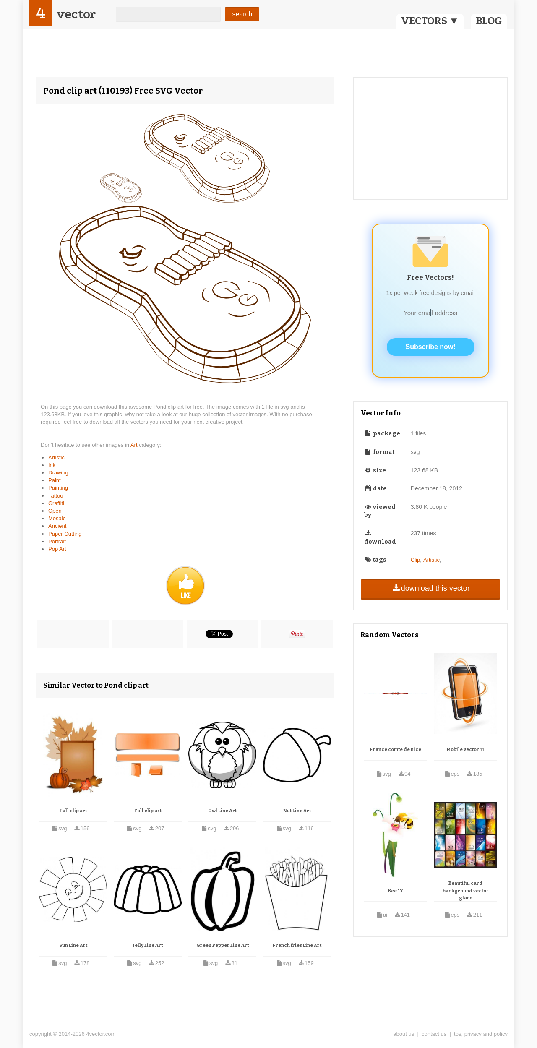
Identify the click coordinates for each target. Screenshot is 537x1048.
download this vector (430, 588)
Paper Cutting (65, 534)
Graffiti (56, 503)
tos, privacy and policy (481, 1034)
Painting (58, 488)
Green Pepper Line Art (222, 945)
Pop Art (57, 549)
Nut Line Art (297, 810)
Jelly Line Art (148, 945)
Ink (51, 465)
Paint (54, 480)
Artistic (56, 457)
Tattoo (55, 496)
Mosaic (56, 518)
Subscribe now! (431, 346)
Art (134, 445)
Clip (415, 560)
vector (76, 14)
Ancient (57, 526)
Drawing (58, 472)
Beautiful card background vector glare (466, 891)
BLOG (489, 21)
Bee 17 (395, 891)
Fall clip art (73, 810)
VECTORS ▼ (430, 21)
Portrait (57, 541)
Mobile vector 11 (465, 749)
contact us (434, 1034)
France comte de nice (395, 749)
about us (403, 1034)
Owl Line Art (222, 810)
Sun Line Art (73, 945)
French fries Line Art (297, 945)
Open (55, 511)
